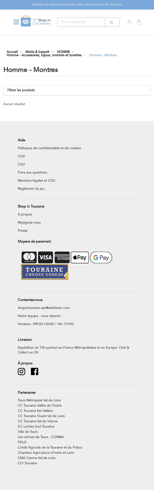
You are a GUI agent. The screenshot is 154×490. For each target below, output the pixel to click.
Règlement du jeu (31, 188)
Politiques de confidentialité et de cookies (49, 148)
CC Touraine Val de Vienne (38, 421)
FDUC (22, 442)
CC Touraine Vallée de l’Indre (40, 405)
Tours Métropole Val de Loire (39, 400)
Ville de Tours (28, 432)
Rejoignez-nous (29, 222)
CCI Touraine (27, 463)
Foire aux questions (32, 172)
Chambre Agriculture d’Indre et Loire (46, 452)
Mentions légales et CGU (36, 180)
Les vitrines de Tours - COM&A (41, 437)
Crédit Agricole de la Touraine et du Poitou (50, 447)
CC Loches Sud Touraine (36, 426)
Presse (23, 230)
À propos (25, 214)
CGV (21, 156)
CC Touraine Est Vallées (35, 411)
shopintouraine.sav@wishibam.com (44, 308)
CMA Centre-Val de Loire (37, 458)
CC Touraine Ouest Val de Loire (41, 416)
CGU (21, 164)
